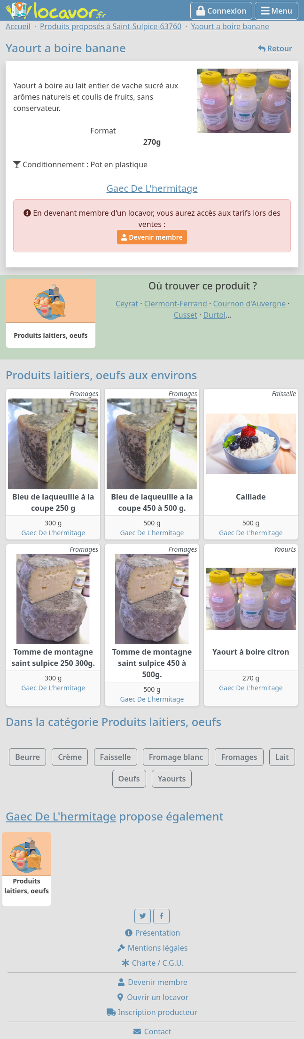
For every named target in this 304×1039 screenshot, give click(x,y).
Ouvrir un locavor (152, 997)
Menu (276, 11)
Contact (152, 1031)
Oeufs (129, 778)
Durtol (214, 315)
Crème (70, 757)
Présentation (152, 933)
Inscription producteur (152, 1012)
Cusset (185, 315)
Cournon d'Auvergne (249, 303)
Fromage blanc (176, 757)
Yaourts (172, 778)
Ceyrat (127, 303)
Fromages (239, 757)
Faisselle (115, 757)
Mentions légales (152, 948)
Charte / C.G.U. (152, 963)
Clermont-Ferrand (175, 303)
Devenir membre (151, 237)
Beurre (27, 757)
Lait (282, 757)
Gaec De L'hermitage (53, 532)
